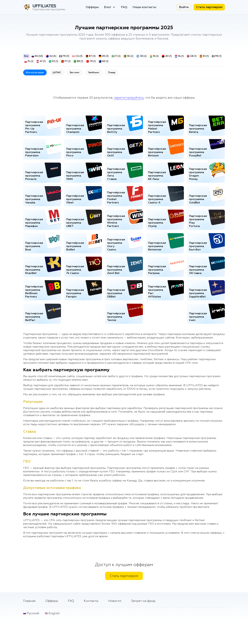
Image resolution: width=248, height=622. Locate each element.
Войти (184, 7)
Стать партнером (209, 7)
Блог (110, 7)
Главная (29, 601)
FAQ (124, 7)
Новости (114, 601)
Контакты (91, 601)
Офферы (92, 7)
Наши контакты (144, 7)
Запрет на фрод (143, 601)
